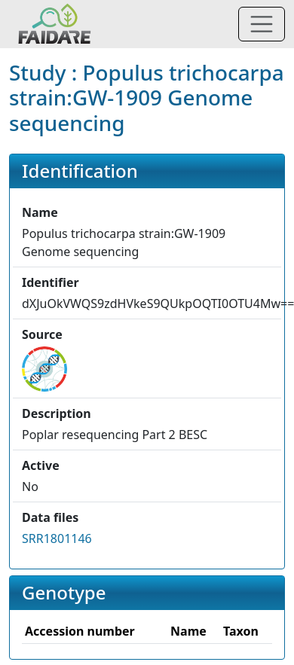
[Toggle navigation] (261, 24)
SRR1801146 (57, 538)
